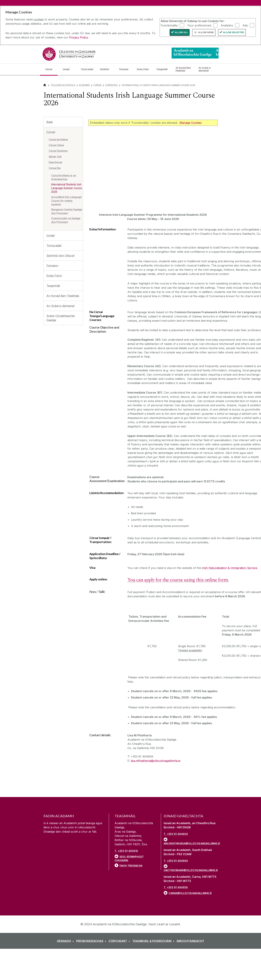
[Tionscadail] (87, 69)
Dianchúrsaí (55, 162)
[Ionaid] (69, 69)
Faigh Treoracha (131, 865)
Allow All (181, 32)
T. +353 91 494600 (176, 833)
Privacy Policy (78, 37)
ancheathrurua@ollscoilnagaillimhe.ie (191, 843)
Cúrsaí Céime (56, 145)
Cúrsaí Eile (111, 85)
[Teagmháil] (163, 69)
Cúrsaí (97, 85)
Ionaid (50, 235)
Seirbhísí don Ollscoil (60, 255)
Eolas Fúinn (54, 275)
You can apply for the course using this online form (177, 580)
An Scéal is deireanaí (60, 306)
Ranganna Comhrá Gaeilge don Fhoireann (66, 211)
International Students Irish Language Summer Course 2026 (66, 188)
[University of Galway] (69, 54)
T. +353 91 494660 (176, 860)
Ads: (245, 25)
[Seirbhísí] (107, 69)
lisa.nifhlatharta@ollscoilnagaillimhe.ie (155, 760)
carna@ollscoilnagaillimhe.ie (190, 893)
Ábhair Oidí (55, 156)
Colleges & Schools (63, 85)
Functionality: (169, 25)
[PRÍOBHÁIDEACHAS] (92, 941)
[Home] (44, 85)
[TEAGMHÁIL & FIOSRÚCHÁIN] (154, 941)
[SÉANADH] (66, 941)
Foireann (52, 265)
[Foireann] (125, 69)
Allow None (206, 32)
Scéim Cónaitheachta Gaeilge (60, 318)
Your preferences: (199, 25)
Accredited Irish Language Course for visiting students (66, 200)
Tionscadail (53, 245)
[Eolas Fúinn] (143, 69)
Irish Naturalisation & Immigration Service (229, 568)
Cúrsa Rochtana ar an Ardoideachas (63, 177)
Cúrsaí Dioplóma (58, 150)
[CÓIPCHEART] (120, 941)
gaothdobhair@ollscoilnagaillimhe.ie (191, 870)
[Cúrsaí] (51, 69)
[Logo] (195, 53)
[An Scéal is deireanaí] (207, 69)
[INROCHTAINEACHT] (190, 941)
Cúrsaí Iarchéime (58, 139)
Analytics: (227, 25)
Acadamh (84, 85)
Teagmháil (53, 285)
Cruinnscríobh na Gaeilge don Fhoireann (65, 220)
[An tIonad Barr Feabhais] (184, 69)
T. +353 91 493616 (126, 850)
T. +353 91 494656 (176, 887)
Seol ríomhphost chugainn (129, 858)
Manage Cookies (191, 122)
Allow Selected (233, 32)
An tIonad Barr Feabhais (62, 296)
